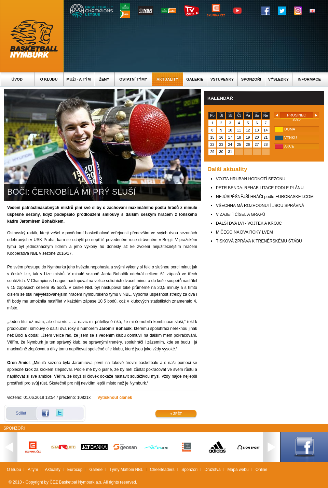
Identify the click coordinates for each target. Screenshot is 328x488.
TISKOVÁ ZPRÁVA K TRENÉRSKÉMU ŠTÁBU (259, 241)
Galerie (194, 79)
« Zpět (176, 414)
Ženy (104, 79)
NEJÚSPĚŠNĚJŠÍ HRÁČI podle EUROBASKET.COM (265, 196)
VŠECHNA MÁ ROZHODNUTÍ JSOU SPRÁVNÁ (260, 205)
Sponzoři (251, 79)
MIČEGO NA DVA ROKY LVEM (244, 232)
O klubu (49, 79)
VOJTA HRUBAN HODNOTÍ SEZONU (250, 179)
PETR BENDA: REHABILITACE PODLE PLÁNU (260, 187)
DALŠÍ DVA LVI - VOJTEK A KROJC (249, 223)
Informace (309, 79)
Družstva (212, 469)
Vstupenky (222, 79)
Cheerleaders (162, 469)
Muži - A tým (78, 79)
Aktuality (167, 79)
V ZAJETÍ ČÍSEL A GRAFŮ (240, 214)
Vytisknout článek (114, 397)
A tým (33, 469)
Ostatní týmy (133, 79)
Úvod (17, 79)
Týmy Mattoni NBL (126, 469)
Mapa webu (238, 469)
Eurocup (75, 469)
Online (262, 469)
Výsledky (278, 79)
